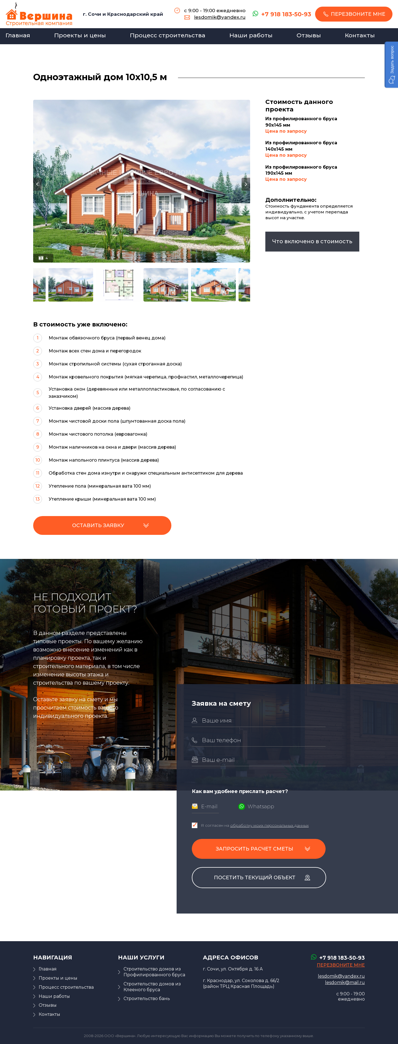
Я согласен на (255, 825)
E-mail (209, 807)
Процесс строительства (167, 35)
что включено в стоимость (312, 241)
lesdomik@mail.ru (345, 982)
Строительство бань (147, 998)
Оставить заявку (98, 525)
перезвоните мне (358, 14)
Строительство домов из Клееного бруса (152, 986)
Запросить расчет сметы (254, 849)
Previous (37, 184)
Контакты (360, 35)
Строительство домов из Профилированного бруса (154, 971)
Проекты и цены (80, 35)
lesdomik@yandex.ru (219, 17)
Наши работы (251, 35)
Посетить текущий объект (254, 878)
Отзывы (309, 35)
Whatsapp (261, 807)
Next (246, 184)
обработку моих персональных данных (269, 825)
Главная (18, 35)
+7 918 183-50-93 (286, 14)
